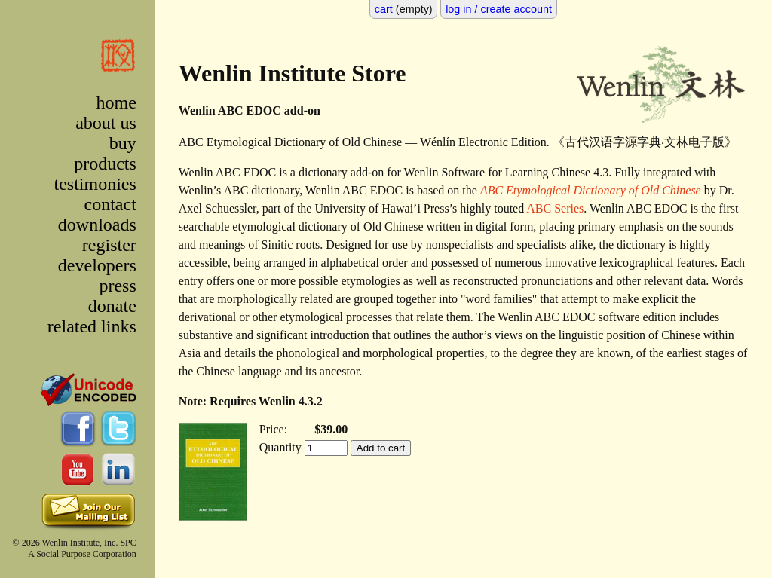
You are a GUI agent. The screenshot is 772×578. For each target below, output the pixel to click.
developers (97, 265)
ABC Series (555, 208)
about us (105, 123)
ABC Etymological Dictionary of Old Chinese (590, 190)
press (117, 285)
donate (112, 306)
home (116, 102)
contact (110, 204)
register (109, 245)
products (105, 163)
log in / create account (499, 9)
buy (122, 143)
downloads (97, 224)
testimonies (95, 184)
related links (91, 326)
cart (384, 9)
